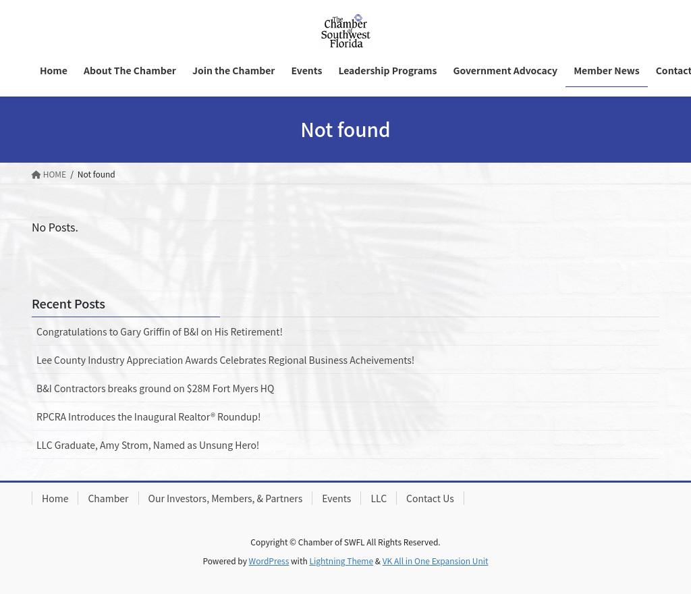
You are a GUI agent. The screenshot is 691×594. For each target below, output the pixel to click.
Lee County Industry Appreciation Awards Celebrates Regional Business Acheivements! (225, 360)
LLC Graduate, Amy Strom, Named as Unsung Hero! (147, 445)
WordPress (269, 560)
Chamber (108, 498)
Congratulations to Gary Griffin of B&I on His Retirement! (159, 331)
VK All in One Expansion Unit (436, 560)
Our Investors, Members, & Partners (225, 498)
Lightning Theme (341, 560)
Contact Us (430, 498)
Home (55, 498)
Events (336, 498)
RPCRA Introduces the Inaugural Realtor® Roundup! (148, 416)
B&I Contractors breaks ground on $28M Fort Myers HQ (155, 388)
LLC (378, 498)
